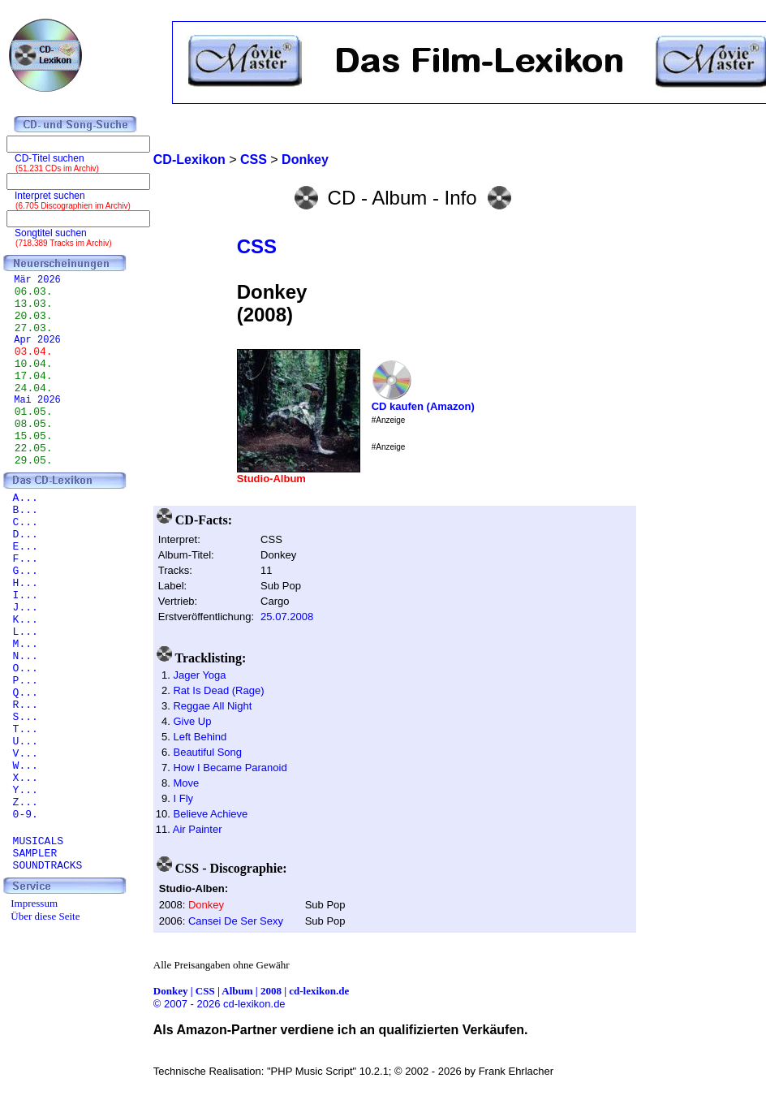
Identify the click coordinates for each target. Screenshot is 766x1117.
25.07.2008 (286, 616)
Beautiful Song (207, 752)
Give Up (192, 721)
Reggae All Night (212, 706)
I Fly (183, 798)
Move (186, 783)
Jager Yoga (199, 675)
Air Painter (197, 829)
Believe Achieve (210, 814)
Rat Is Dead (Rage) (218, 690)
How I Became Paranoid (229, 767)
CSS (257, 246)
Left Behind (199, 737)
